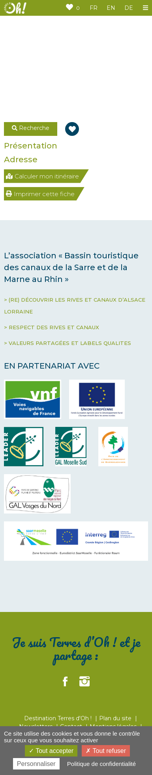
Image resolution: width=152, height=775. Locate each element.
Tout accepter (51, 750)
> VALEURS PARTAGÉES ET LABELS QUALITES (67, 343)
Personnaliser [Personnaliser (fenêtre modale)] (36, 763)
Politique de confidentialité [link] (101, 763)
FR (94, 7)
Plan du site (116, 718)
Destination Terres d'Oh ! (58, 718)
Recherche (30, 128)
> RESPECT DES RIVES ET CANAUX (51, 327)
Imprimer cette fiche (40, 194)
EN (111, 7)
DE (128, 7)
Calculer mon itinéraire (42, 176)
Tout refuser (106, 750)
